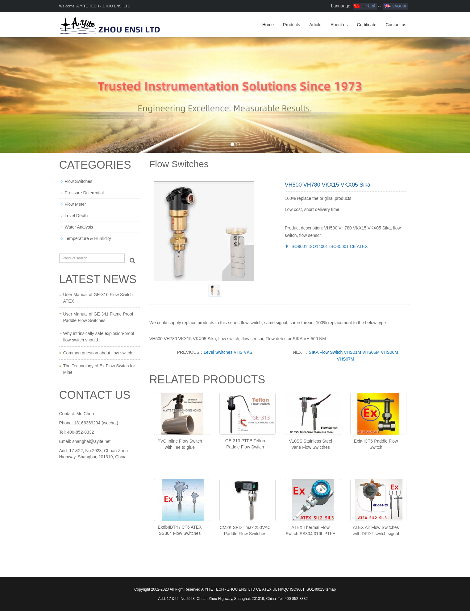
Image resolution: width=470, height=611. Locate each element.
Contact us (396, 24)
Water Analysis (79, 227)
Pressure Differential (84, 192)
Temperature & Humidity (88, 238)
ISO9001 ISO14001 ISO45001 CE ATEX (326, 246)
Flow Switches (78, 181)
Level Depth (76, 215)
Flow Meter (75, 204)
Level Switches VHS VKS (228, 352)
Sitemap (329, 589)
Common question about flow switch (97, 352)
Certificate (366, 24)
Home (268, 24)
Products (291, 24)
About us (339, 24)
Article (315, 24)
